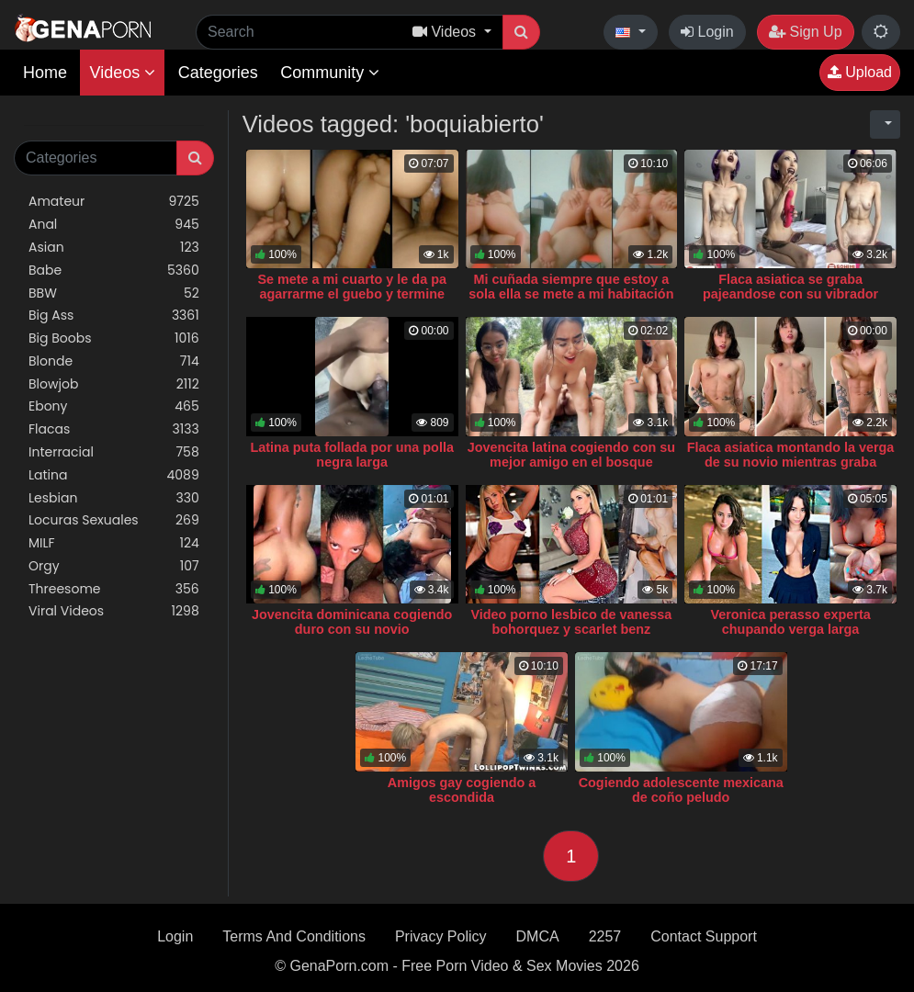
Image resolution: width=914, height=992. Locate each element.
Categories (218, 72)
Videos (122, 72)
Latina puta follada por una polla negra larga (351, 454)
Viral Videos (113, 611)
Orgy (113, 566)
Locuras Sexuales (113, 520)
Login (707, 31)
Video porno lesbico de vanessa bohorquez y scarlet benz (570, 622)
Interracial (113, 452)
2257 (605, 936)
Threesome (113, 589)
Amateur (113, 201)
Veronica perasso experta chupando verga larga (790, 622)
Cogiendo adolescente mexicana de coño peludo (681, 790)
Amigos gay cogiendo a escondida (462, 790)
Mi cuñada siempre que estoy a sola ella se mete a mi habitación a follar (570, 294)
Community (329, 72)
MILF (113, 543)
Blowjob (113, 384)
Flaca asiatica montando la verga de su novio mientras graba (791, 454)
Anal (113, 224)
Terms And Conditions (294, 936)
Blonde (113, 361)
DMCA (537, 936)
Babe (113, 270)
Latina (113, 475)
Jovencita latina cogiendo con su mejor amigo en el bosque (571, 454)
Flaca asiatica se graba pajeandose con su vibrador (790, 286)
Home (45, 72)
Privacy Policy (441, 936)
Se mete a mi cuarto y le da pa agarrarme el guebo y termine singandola (351, 294)
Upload (860, 72)
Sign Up (805, 31)
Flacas (113, 429)
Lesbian (113, 498)
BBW (113, 293)
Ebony (113, 406)
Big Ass (113, 315)
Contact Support (703, 936)
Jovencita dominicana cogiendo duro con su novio (352, 622)
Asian (113, 247)
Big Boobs (113, 338)
